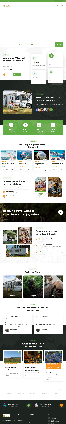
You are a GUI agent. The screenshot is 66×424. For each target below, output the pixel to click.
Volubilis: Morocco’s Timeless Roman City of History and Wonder (11, 372)
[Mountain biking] (51, 55)
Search (59, 44)
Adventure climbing (53, 75)
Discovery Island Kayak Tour (8, 163)
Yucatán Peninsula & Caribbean (39, 164)
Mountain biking (53, 59)
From (3, 166)
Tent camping (35, 77)
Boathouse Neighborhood (57, 163)
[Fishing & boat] (34, 58)
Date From (34, 43)
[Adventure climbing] (51, 71)
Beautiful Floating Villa (23, 163)
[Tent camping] (34, 73)
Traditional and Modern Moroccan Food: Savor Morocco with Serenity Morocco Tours (53, 369)
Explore (12, 169)
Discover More (16, 74)
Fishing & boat (35, 62)
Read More (7, 379)
